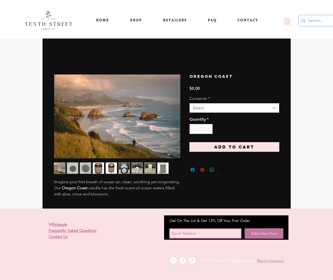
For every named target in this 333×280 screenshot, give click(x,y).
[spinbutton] (201, 129)
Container (199, 98)
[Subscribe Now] (264, 233)
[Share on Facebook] (193, 170)
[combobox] (234, 108)
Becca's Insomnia (270, 260)
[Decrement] (193, 129)
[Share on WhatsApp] (212, 170)
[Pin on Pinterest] (202, 170)
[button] (142, 20)
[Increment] (208, 129)
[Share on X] (222, 170)
